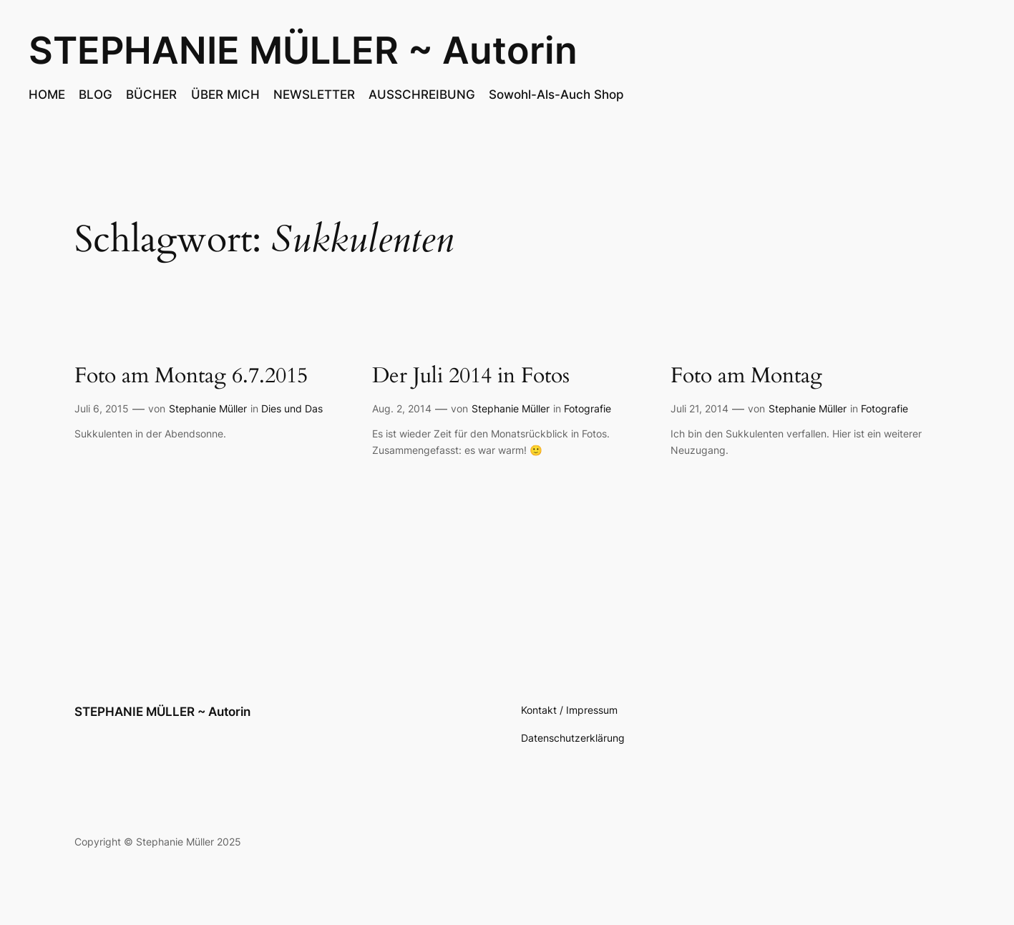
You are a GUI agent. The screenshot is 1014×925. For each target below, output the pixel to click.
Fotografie (587, 408)
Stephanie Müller (208, 408)
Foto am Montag (746, 376)
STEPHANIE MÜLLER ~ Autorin (303, 50)
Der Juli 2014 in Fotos (471, 376)
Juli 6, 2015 (101, 408)
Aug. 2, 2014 (402, 408)
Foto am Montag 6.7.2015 (191, 376)
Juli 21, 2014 (699, 408)
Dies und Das (292, 408)
